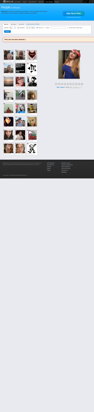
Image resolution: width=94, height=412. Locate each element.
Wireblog (64, 172)
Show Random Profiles (32, 24)
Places (57, 2)
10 (82, 84)
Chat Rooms (32, 2)
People (49, 166)
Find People (49, 2)
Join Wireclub (50, 163)
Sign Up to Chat (73, 13)
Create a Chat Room (67, 165)
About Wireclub (65, 166)
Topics (49, 170)
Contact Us (64, 170)
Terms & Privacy (65, 168)
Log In (25, 2)
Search (6, 24)
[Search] (85, 1)
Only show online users (75, 27)
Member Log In (65, 163)
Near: (48, 27)
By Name (13, 24)
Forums (40, 2)
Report (62, 87)
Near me (41, 27)
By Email (21, 24)
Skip (58, 87)
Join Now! (17, 2)
